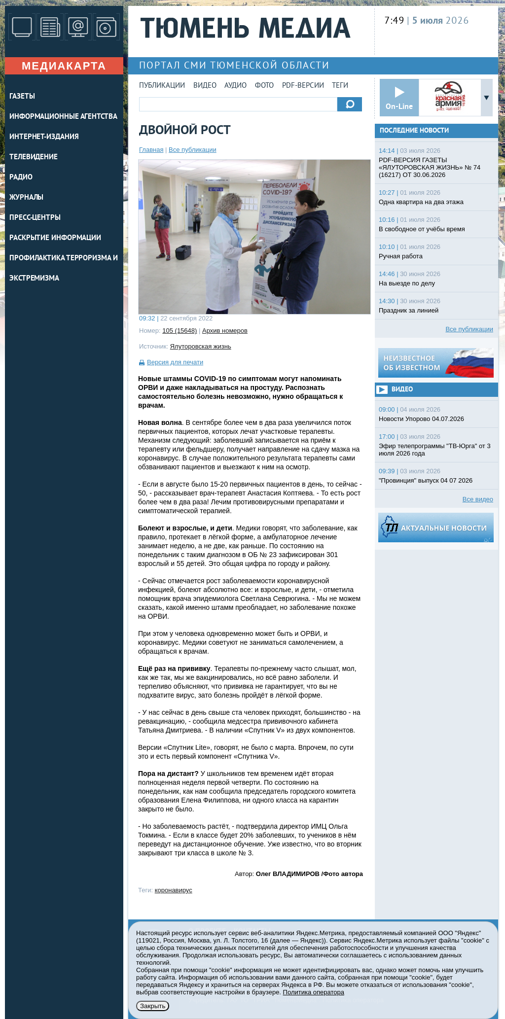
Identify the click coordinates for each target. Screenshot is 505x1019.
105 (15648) (179, 330)
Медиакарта (64, 66)
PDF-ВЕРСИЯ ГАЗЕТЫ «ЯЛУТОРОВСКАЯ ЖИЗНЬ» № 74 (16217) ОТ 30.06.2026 (429, 167)
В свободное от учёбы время (422, 229)
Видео (204, 86)
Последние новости (414, 131)
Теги (340, 86)
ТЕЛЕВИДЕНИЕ (33, 157)
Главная (151, 149)
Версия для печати (175, 362)
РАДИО (21, 177)
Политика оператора (313, 992)
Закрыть (152, 1006)
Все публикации (192, 149)
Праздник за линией (408, 310)
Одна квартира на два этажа (421, 202)
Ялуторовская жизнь (200, 346)
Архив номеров (225, 330)
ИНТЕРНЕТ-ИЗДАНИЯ (43, 137)
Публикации (162, 86)
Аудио (235, 86)
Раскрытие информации (55, 238)
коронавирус (173, 890)
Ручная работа (401, 256)
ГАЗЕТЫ (22, 97)
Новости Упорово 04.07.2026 (421, 418)
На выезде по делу (407, 283)
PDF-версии (303, 86)
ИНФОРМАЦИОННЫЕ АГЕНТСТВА (63, 117)
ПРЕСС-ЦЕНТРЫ (35, 218)
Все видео (478, 499)
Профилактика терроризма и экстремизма (63, 268)
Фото (264, 86)
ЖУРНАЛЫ (26, 198)
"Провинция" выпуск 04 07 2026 (425, 480)
